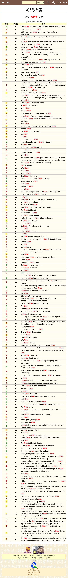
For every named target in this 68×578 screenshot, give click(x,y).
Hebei (40, 147)
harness (31, 476)
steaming (40, 528)
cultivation (51, 463)
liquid (33, 72)
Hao (41, 404)
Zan (22, 65)
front (46, 511)
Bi (22, 137)
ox (36, 448)
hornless (27, 451)
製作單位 (25, 558)
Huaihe (24, 242)
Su (22, 210)
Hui (22, 337)
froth (29, 319)
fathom (39, 350)
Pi (22, 234)
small (34, 126)
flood (31, 358)
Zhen (23, 260)
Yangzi (23, 93)
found (42, 531)
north (38, 506)
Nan (41, 396)
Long (29, 435)
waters (35, 142)
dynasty (50, 322)
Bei (32, 291)
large (40, 93)
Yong (57, 456)
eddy (45, 158)
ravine (28, 365)
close (39, 533)
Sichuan (42, 50)
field (45, 386)
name (23, 44)
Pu (22, 410)
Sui (22, 399)
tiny (22, 213)
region (40, 52)
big (23, 531)
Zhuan (23, 111)
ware (28, 454)
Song (36, 97)
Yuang (23, 173)
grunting (27, 448)
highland (43, 466)
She (22, 440)
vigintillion (58, 365)
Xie (22, 474)
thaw (57, 361)
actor (32, 150)
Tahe (36, 329)
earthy (23, 454)
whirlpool (25, 158)
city (39, 131)
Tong (23, 355)
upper (41, 511)
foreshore (45, 381)
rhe (29, 247)
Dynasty (41, 97)
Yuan (23, 108)
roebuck (46, 451)
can (29, 516)
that (39, 286)
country (62, 540)
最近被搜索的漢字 (49, 555)
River (29, 93)
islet (22, 52)
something (33, 286)
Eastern (61, 95)
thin (34, 113)
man (32, 324)
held (43, 469)
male (37, 324)
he (30, 422)
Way (63, 322)
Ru (31, 90)
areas (55, 476)
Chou (40, 448)
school (23, 152)
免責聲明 (41, 558)
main (60, 83)
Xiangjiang (25, 257)
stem (28, 60)
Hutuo (23, 309)
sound (63, 286)
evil (22, 463)
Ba (22, 443)
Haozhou (51, 404)
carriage (24, 476)
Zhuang (39, 383)
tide (36, 80)
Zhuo (32, 218)
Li (21, 275)
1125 (23, 489)
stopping (49, 160)
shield (23, 60)
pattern (39, 317)
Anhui (36, 275)
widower (53, 533)
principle (39, 504)
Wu (34, 44)
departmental (55, 52)
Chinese (29, 67)
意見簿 (48, 558)
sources (42, 281)
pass (37, 355)
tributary (24, 126)
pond (23, 139)
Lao (22, 348)
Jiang (23, 37)
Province (49, 50)
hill (45, 506)
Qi (22, 226)
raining (52, 348)
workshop (25, 34)
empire (41, 27)
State (53, 119)
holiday (29, 113)
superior (34, 511)
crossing (39, 62)
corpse (23, 363)
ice (32, 231)
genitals (54, 504)
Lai (22, 247)
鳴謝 (19, 558)
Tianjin (35, 131)
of (34, 27)
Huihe (23, 386)
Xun (22, 184)
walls (52, 456)
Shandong (25, 373)
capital (23, 97)
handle (33, 456)
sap (36, 501)
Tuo (49, 126)
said (22, 533)
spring (34, 337)
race (52, 158)
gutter (28, 420)
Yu (22, 244)
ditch (54, 85)
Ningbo (24, 459)
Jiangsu (45, 275)
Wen (23, 100)
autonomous (48, 383)
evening (32, 80)
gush (53, 396)
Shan (23, 29)
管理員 (34, 561)
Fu (35, 158)
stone (26, 62)
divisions (48, 27)
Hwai (57, 281)
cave (45, 32)
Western (49, 37)
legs (48, 524)
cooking (31, 528)
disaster (31, 461)
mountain (34, 105)
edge (53, 469)
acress (37, 150)
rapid (24, 402)
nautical (33, 350)
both (60, 504)
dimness (24, 121)
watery (37, 301)
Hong (31, 139)
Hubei (29, 273)
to (27, 160)
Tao (22, 176)
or (28, 404)
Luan (23, 446)
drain (33, 420)
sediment (38, 236)
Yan (22, 27)
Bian (23, 95)
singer (55, 42)
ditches (39, 386)
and (28, 85)
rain (34, 317)
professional (42, 42)
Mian (23, 116)
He (38, 396)
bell (27, 456)
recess (46, 521)
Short (34, 50)
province (40, 103)
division (24, 55)
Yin (22, 155)
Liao (57, 348)
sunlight (24, 516)
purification (37, 469)
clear (23, 511)
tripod (54, 526)
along (49, 466)
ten (52, 365)
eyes (46, 533)
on (34, 361)
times (46, 435)
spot (40, 160)
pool (27, 345)
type (22, 524)
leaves (51, 83)
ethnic (35, 37)
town (26, 75)
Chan (26, 422)
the (22, 62)
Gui (31, 47)
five (51, 476)
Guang (31, 383)
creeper (38, 481)
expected (37, 516)
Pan (34, 152)
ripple (23, 327)
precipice (28, 32)
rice (37, 113)
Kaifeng (50, 97)
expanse (43, 301)
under (44, 463)
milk (50, 481)
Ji (21, 42)
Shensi (33, 443)
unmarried (25, 535)
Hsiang (51, 239)
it (47, 85)
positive (52, 511)
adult (41, 324)
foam (34, 319)
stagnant (61, 85)
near (30, 131)
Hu (29, 291)
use (25, 350)
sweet (23, 501)
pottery (47, 461)
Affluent (24, 178)
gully (23, 365)
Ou (38, 319)
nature (47, 504)
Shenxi (44, 194)
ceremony (26, 469)
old (22, 350)
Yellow (35, 178)
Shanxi (34, 103)
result (57, 60)
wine (28, 501)
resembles (45, 286)
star (30, 44)
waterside (47, 350)
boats (63, 160)
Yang (23, 335)
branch (23, 78)
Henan (34, 95)
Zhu (22, 163)
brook (33, 365)
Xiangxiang (54, 425)
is (64, 531)
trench (33, 404)
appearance (25, 301)
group (41, 37)
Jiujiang (55, 350)
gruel (42, 113)
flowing (50, 438)
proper (23, 194)
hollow (43, 524)
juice (32, 501)
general (39, 538)
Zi (21, 220)
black (23, 205)
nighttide (24, 80)
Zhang (23, 332)
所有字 (26, 17)
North (31, 97)
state (47, 52)
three (39, 524)
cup (37, 454)
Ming (23, 189)
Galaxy (27, 324)
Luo (22, 417)
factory (55, 32)
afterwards (34, 85)
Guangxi (52, 317)
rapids (40, 252)
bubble (23, 319)
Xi (51, 80)
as (43, 160)
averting (42, 471)
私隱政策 (33, 558)
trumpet (31, 481)
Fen (22, 103)
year (63, 463)
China (63, 27)
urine (26, 286)
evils (47, 471)
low (22, 181)
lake (26, 142)
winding (24, 83)
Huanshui (45, 67)
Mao (22, 142)
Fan (22, 75)
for (38, 50)
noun (29, 194)
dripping (24, 317)
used (31, 62)
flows (41, 85)
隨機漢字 (39, 555)
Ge (52, 524)
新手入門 (16, 555)
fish (26, 531)
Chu (22, 296)
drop (27, 218)
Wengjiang (25, 298)
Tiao (59, 481)
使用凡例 (23, 555)
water (23, 72)
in (44, 37)
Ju (22, 134)
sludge (30, 236)
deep (23, 192)
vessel (60, 526)
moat (37, 262)
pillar (23, 67)
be (32, 516)
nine (36, 27)
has (35, 463)
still (30, 142)
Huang (47, 345)
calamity (24, 461)
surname (24, 39)
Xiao (23, 171)
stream (23, 50)
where (59, 514)
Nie (31, 205)
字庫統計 (31, 555)
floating (29, 361)
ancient (57, 27)
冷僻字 (41, 17)
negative (24, 504)
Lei (22, 329)
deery (30, 538)
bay (38, 126)
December (33, 202)
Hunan (58, 239)
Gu (22, 131)
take (22, 113)
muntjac (36, 540)
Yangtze (44, 375)
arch (49, 32)
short (37, 257)
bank (40, 32)
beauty (61, 42)
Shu (22, 124)
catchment (32, 83)
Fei (22, 228)
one (31, 27)
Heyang (24, 496)
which (46, 83)
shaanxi (30, 165)
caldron (30, 524)
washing (29, 288)
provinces (53, 275)
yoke (49, 526)
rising (40, 298)
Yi (22, 105)
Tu (22, 202)
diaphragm (25, 526)
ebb (40, 80)
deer (37, 451)
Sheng (23, 370)
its (43, 533)
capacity (45, 459)
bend (24, 521)
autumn (33, 471)
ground (27, 463)
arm (29, 126)
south (58, 506)
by (49, 456)
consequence (49, 60)
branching (34, 345)
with (34, 524)
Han (25, 322)
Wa (41, 192)
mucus (30, 145)
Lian (28, 327)
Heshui (51, 496)
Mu (46, 113)
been (40, 463)
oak (31, 65)
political (31, 55)
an (32, 37)
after (47, 348)
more (64, 514)
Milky (59, 322)
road (39, 456)
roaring (33, 252)
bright (28, 511)
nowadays (57, 97)
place (63, 158)
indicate (32, 160)
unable (32, 533)
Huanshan (59, 67)
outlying (53, 518)
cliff (22, 32)
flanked (44, 456)
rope (38, 476)
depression (34, 192)
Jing (22, 207)
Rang (23, 438)
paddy (32, 466)
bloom (36, 231)
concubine (32, 42)
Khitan (51, 486)
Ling (22, 150)
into (45, 85)
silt (22, 236)
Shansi (33, 210)
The (22, 311)
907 (63, 486)
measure (35, 459)
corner (23, 518)
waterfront (54, 381)
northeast (40, 489)
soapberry (37, 67)
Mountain (24, 70)
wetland (27, 181)
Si (27, 87)
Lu (22, 239)
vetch (54, 481)
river (45, 126)
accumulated (35, 348)
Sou (35, 288)
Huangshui (25, 262)
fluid (28, 72)
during (43, 361)
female (49, 42)
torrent (36, 358)
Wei (59, 119)
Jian (28, 368)
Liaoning (31, 486)
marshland (25, 466)
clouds (50, 298)
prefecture (48, 44)
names (23, 160)
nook (64, 518)
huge (34, 531)
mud (27, 205)
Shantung (47, 163)
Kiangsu (48, 142)
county (28, 29)
